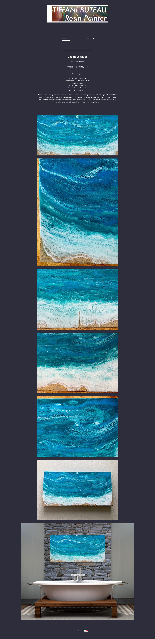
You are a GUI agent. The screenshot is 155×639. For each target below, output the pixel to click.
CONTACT (86, 39)
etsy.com (84, 67)
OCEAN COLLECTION (77, 61)
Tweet (80, 631)
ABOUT (76, 39)
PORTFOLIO (66, 39)
